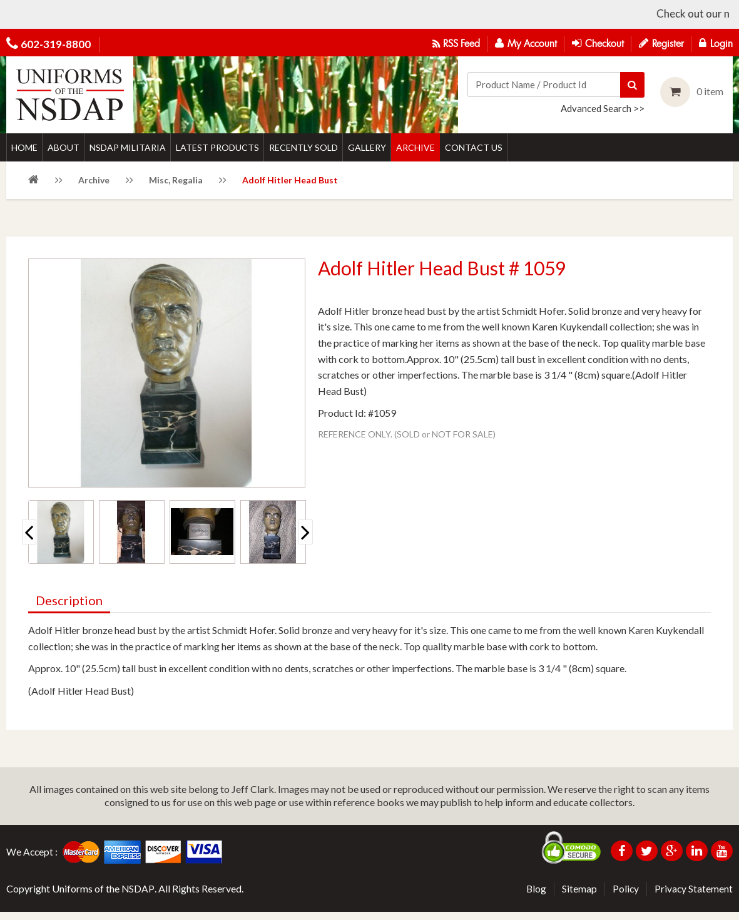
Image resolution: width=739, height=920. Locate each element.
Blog (534, 897)
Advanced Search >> (603, 107)
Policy (624, 897)
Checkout (598, 43)
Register (661, 43)
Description (69, 608)
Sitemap (578, 897)
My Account (526, 43)
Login (716, 43)
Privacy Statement (693, 897)
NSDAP (138, 897)
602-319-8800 (56, 44)
